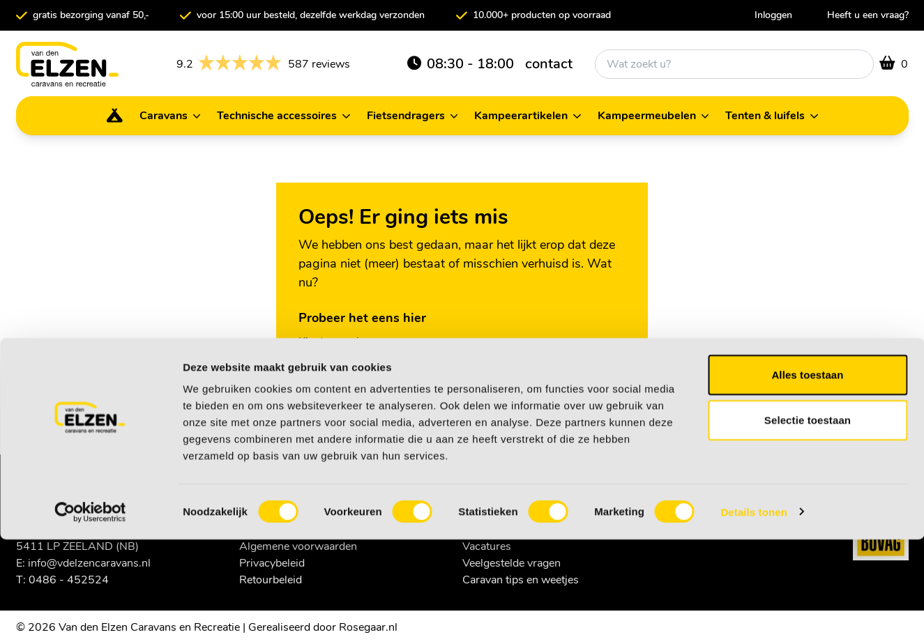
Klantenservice (334, 341)
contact (549, 63)
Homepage (325, 379)
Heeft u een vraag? (868, 15)
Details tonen (753, 616)
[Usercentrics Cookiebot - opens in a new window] (90, 616)
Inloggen (773, 15)
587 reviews (263, 64)
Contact (317, 360)
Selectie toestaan (807, 525)
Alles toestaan (807, 479)
